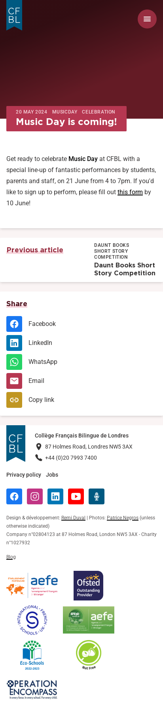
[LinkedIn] (81, 343)
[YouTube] (76, 496)
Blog (11, 557)
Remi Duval (73, 518)
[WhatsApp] (81, 362)
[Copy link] (81, 400)
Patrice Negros (122, 518)
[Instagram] (35, 496)
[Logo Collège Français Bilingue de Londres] (14, 15)
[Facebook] (81, 324)
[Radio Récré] (96, 496)
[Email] (81, 381)
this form (130, 192)
